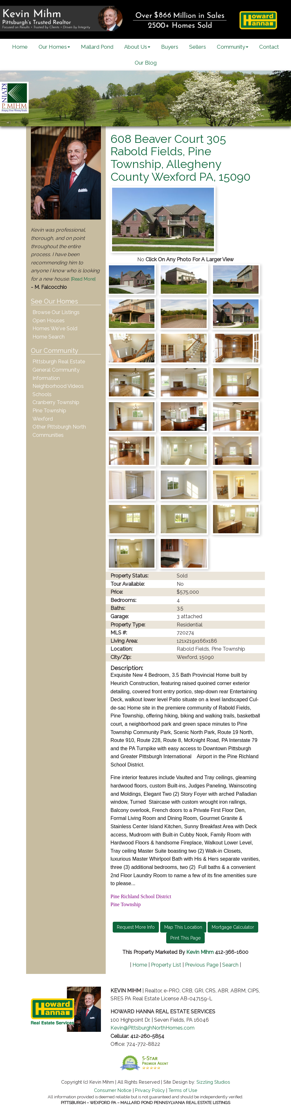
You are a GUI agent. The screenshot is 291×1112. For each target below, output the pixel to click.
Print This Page (185, 938)
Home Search (48, 337)
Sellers (197, 47)
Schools (42, 394)
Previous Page (201, 965)
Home (20, 47)
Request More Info (136, 927)
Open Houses (48, 321)
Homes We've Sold (54, 328)
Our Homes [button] (54, 47)
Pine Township (49, 411)
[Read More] (83, 279)
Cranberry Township (55, 402)
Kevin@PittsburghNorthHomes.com (152, 1028)
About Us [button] (137, 47)
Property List (166, 965)
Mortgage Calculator (233, 927)
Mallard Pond (97, 47)
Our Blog (146, 62)
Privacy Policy (150, 1090)
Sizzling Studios (213, 1082)
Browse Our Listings (56, 312)
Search (230, 965)
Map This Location (183, 927)
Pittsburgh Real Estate (58, 362)
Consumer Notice (112, 1090)
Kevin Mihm (200, 952)
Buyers (169, 47)
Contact (269, 47)
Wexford (42, 419)
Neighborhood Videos (58, 386)
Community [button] (232, 47)
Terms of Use (182, 1090)
